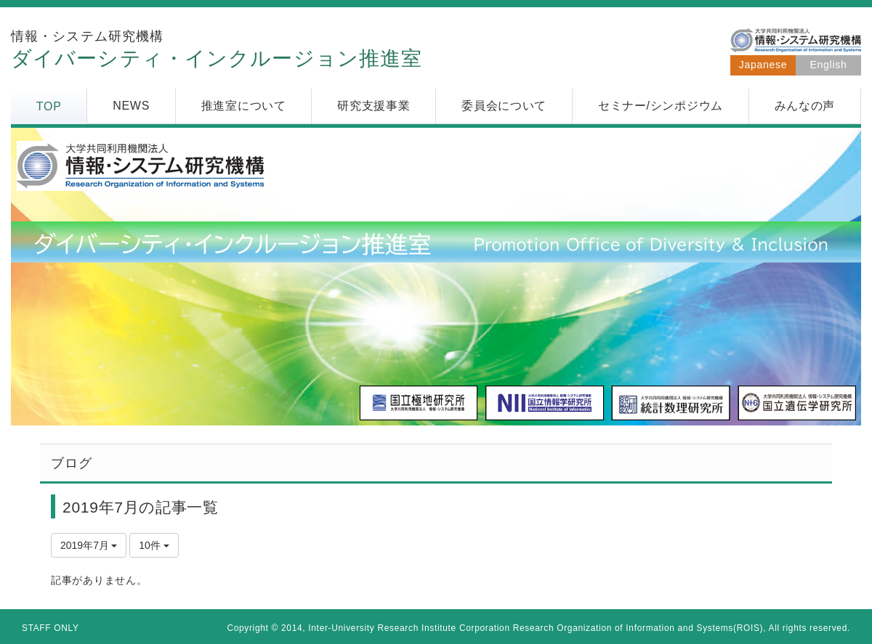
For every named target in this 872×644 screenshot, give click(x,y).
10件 (154, 545)
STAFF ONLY (50, 628)
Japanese (763, 64)
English (828, 64)
